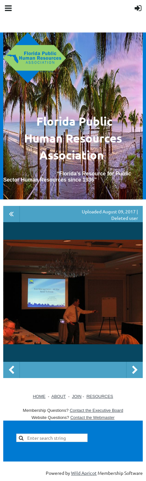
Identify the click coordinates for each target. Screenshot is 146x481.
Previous (11, 370)
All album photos (11, 214)
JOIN (77, 396)
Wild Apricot (84, 473)
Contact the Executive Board (96, 410)
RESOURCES (99, 396)
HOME (39, 396)
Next (135, 370)
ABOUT (58, 396)
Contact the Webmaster (92, 417)
